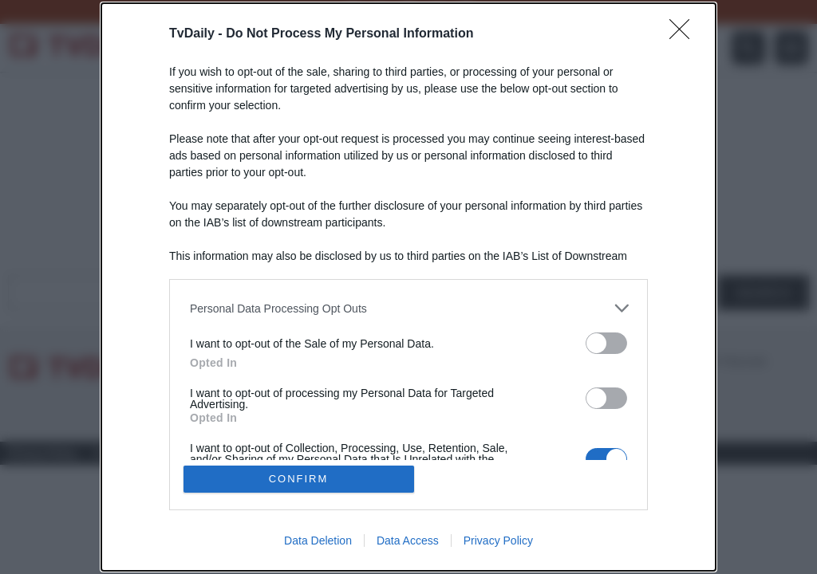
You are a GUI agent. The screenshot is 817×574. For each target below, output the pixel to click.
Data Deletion (318, 540)
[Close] (684, 34)
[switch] (606, 343)
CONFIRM (299, 479)
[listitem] (408, 308)
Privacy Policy (498, 540)
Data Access (408, 540)
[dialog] (408, 287)
